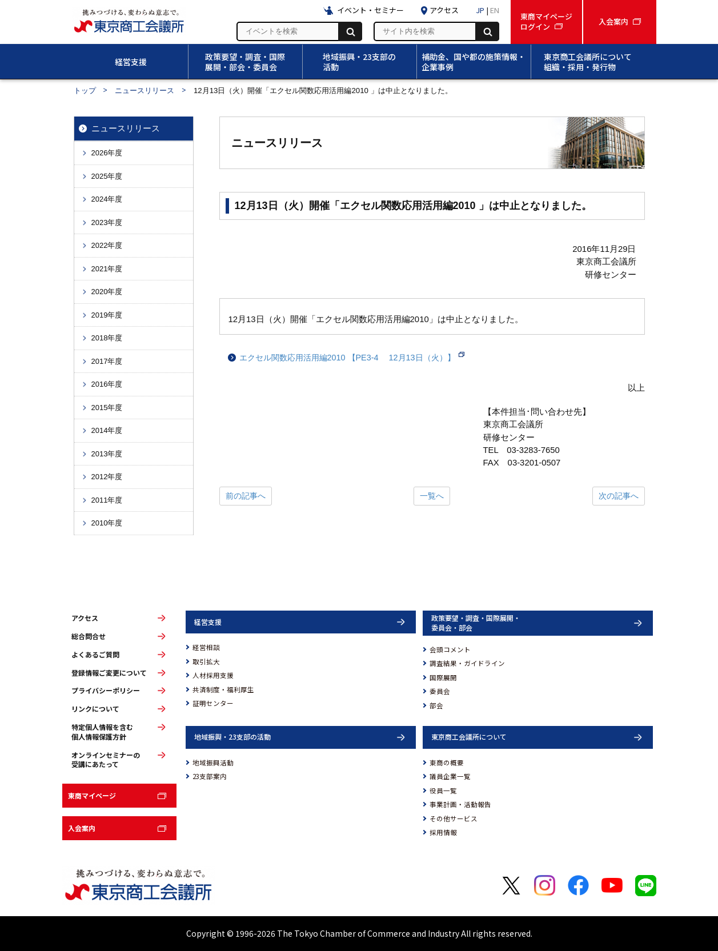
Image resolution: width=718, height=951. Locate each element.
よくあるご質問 (95, 654)
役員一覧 (443, 790)
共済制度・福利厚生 (223, 689)
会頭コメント (450, 649)
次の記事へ (619, 495)
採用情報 (443, 832)
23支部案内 (209, 776)
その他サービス (454, 818)
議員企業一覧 (450, 776)
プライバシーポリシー (105, 690)
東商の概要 (447, 762)
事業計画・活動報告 (460, 804)
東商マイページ (92, 795)
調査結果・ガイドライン (467, 663)
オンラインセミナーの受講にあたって (105, 760)
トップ (85, 90)
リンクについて (95, 708)
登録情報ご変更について (109, 672)
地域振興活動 (213, 762)
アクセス (84, 618)
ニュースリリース (144, 90)
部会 (436, 705)
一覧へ (432, 495)
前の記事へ (246, 495)
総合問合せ (88, 636)
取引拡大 (206, 661)
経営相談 (206, 647)
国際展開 (443, 677)
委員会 (440, 691)
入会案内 (81, 828)
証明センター (213, 703)
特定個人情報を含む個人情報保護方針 (102, 732)
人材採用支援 (213, 675)
